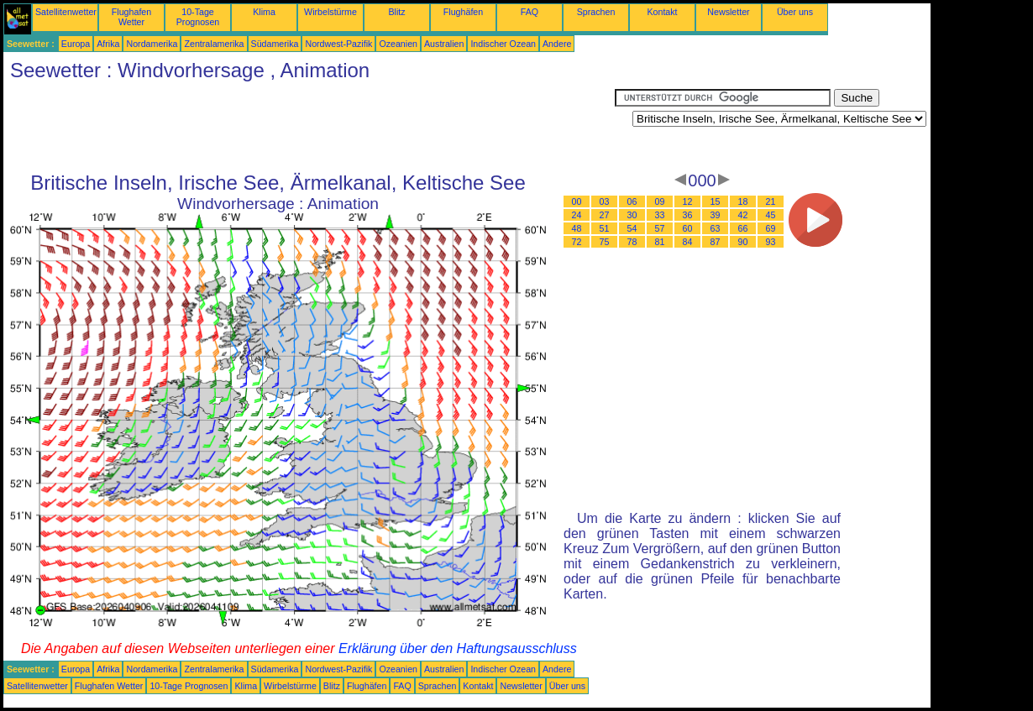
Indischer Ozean (503, 44)
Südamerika (275, 44)
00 (577, 201)
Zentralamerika (214, 44)
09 (660, 201)
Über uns (795, 12)
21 (771, 201)
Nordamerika (151, 44)
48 (577, 228)
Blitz (396, 12)
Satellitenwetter (66, 12)
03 (605, 201)
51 (605, 228)
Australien (444, 44)
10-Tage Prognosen (198, 17)
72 (577, 242)
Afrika (108, 44)
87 (716, 242)
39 (716, 215)
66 (743, 228)
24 (577, 215)
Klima (264, 12)
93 (771, 242)
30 (632, 215)
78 (632, 242)
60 (688, 228)
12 (688, 201)
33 (660, 215)
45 (771, 215)
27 (605, 215)
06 (632, 201)
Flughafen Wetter (131, 17)
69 (771, 228)
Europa (75, 44)
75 (605, 242)
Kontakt (662, 12)
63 (716, 228)
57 (660, 228)
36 (688, 215)
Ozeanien (398, 44)
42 (743, 215)
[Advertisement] (309, 127)
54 (632, 228)
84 (688, 242)
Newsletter (728, 12)
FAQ (529, 12)
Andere (557, 44)
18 (743, 201)
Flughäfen (463, 12)
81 (660, 242)
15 (716, 201)
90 (743, 242)
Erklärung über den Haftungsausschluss (457, 648)
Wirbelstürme (330, 12)
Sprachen (596, 12)
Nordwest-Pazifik (338, 44)
